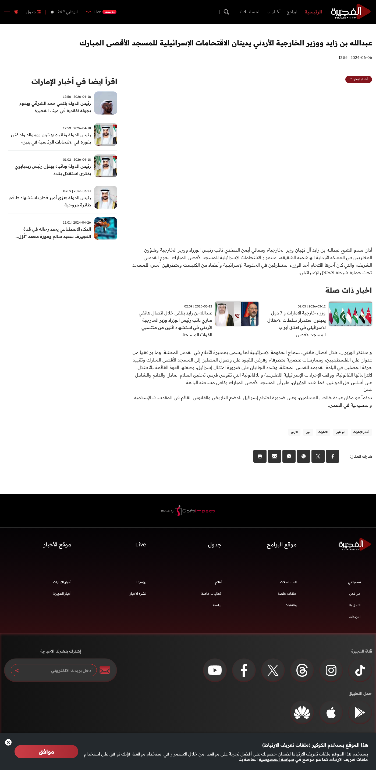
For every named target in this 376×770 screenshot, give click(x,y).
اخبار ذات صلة (348, 290)
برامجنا (141, 582)
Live (140, 544)
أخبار (276, 11)
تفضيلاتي (354, 582)
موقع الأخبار (57, 544)
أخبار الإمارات (62, 582)
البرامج (293, 11)
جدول (31, 11)
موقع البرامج (282, 544)
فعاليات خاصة (211, 594)
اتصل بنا (354, 605)
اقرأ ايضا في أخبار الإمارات (74, 81)
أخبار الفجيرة (62, 594)
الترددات (354, 617)
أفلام (218, 582)
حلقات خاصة (287, 594)
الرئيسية (313, 12)
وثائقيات (291, 605)
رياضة (217, 605)
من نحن (354, 594)
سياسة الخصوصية (276, 759)
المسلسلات (250, 11)
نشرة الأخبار (138, 594)
